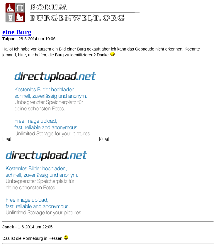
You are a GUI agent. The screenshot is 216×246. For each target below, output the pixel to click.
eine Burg (16, 32)
